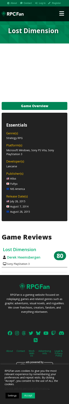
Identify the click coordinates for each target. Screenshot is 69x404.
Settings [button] (12, 395)
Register (56, 3)
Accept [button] (28, 395)
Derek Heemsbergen (23, 257)
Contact (28, 3)
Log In (42, 3)
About (13, 3)
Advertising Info (44, 352)
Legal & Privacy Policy (59, 353)
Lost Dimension (19, 249)
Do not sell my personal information (27, 388)
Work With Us (32, 353)
